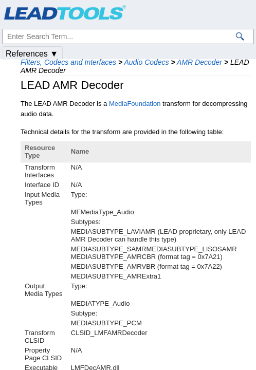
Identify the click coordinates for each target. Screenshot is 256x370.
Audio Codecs (146, 62)
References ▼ (32, 53)
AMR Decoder (199, 62)
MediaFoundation (134, 103)
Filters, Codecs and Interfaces (68, 62)
